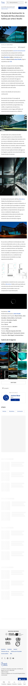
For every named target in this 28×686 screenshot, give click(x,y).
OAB (11, 61)
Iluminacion (20, 411)
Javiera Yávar (15, 395)
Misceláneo (11, 411)
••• (15, 400)
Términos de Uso (3, 7)
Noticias (4, 411)
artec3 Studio (17, 59)
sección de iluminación (19, 51)
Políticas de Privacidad (10, 7)
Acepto (22, 8)
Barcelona (6, 57)
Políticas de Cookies (4, 8)
